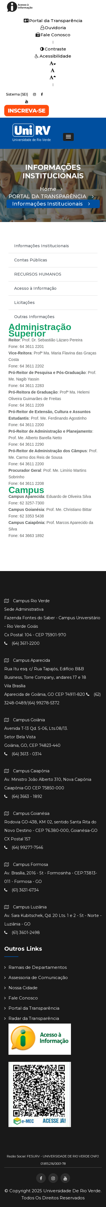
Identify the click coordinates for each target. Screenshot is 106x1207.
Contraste (53, 49)
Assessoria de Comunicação (36, 977)
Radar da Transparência (31, 1018)
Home (51, 189)
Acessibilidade (53, 56)
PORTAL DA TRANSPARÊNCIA (51, 196)
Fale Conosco (53, 34)
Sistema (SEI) (17, 94)
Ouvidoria (53, 27)
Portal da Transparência (53, 20)
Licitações (24, 302)
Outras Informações (34, 316)
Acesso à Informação (35, 288)
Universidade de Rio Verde (72, 1190)
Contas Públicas (30, 260)
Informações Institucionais (51, 204)
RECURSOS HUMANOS (37, 274)
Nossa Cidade (21, 987)
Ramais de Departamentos (35, 967)
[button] (68, 137)
